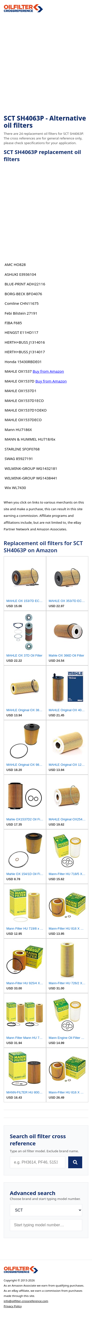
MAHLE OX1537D (19, 381)
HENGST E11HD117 (21, 332)
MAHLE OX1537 (18, 371)
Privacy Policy (13, 1306)
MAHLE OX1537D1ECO (24, 400)
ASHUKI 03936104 (20, 274)
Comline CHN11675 (22, 303)
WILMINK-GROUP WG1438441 (31, 478)
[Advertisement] (46, 63)
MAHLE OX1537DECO (23, 419)
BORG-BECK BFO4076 (23, 293)
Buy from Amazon (48, 371)
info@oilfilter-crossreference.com (26, 1301)
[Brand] (46, 1210)
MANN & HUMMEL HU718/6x (30, 439)
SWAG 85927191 (19, 458)
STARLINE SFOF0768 (22, 448)
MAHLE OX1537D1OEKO (26, 410)
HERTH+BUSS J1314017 (25, 351)
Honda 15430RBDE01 (23, 361)
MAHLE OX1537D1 (21, 390)
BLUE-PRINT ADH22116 (25, 283)
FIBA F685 (13, 322)
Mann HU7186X (18, 429)
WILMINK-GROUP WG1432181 (31, 468)
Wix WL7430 (15, 487)
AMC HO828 (15, 264)
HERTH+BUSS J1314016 (25, 342)
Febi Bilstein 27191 (21, 313)
